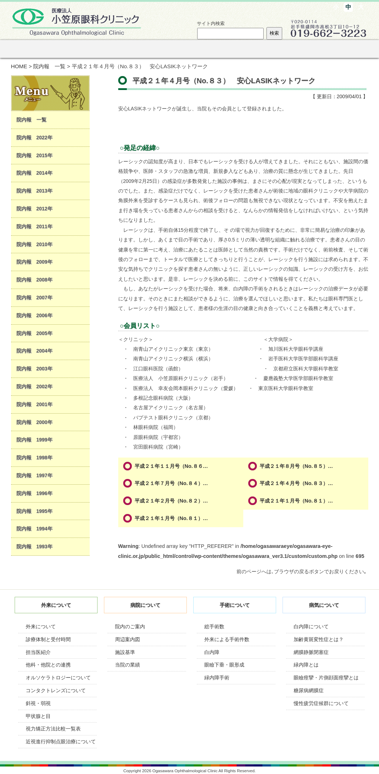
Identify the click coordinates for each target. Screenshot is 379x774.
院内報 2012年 (34, 208)
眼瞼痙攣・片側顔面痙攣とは (326, 677)
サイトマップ (214, 6)
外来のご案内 (59, 49)
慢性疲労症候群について (321, 703)
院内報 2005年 (34, 333)
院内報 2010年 (34, 244)
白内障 (211, 652)
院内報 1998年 (34, 457)
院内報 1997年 (34, 475)
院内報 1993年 (34, 546)
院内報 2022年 (34, 137)
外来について (41, 626)
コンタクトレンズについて (56, 690)
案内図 (278, 6)
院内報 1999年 (34, 440)
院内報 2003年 (34, 368)
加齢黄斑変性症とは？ (319, 639)
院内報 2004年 (34, 351)
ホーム (23, 49)
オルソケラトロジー (249, 49)
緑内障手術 (216, 677)
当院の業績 (127, 665)
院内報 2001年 (34, 404)
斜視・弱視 (38, 703)
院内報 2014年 (34, 173)
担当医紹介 (38, 652)
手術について (154, 49)
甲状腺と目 (38, 716)
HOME (19, 66)
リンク (296, 49)
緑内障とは (306, 665)
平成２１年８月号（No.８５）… (296, 466)
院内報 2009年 (34, 262)
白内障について (311, 626)
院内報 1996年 (34, 493)
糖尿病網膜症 (309, 690)
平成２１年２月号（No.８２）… (171, 501)
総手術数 (214, 626)
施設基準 (125, 652)
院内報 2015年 (34, 155)
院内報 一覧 (49, 66)
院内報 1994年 (34, 528)
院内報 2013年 (34, 191)
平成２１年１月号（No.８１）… (296, 501)
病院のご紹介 (106, 49)
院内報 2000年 (34, 422)
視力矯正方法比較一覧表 (53, 728)
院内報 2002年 (34, 386)
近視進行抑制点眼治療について (61, 741)
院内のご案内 (130, 626)
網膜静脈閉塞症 (311, 652)
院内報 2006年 (34, 315)
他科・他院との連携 (48, 665)
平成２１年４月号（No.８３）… (296, 483)
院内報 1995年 (34, 511)
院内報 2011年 (34, 226)
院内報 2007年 (34, 297)
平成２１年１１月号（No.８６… (171, 466)
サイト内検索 (211, 23)
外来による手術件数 (226, 639)
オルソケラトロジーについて (58, 677)
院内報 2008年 (34, 280)
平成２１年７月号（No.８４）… (171, 483)
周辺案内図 (127, 639)
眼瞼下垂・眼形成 (224, 665)
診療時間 (246, 6)
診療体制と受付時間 (48, 639)
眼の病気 (201, 49)
